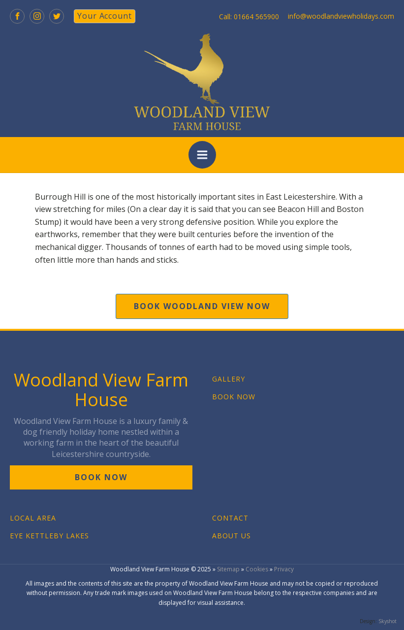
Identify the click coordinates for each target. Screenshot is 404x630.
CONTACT (230, 518)
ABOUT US (231, 535)
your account (104, 15)
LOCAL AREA (33, 518)
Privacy (284, 569)
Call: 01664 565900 (249, 16)
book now (101, 477)
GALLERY (228, 379)
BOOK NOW (233, 396)
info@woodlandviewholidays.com (341, 16)
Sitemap (228, 569)
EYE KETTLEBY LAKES (49, 535)
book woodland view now (202, 306)
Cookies (257, 569)
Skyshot (387, 621)
